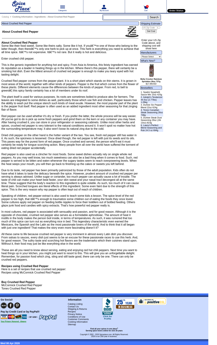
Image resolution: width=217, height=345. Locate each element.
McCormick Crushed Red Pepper (21, 285)
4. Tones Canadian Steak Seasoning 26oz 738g (152, 112)
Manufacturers (148, 52)
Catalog (5, 17)
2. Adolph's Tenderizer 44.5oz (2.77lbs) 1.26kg (151, 99)
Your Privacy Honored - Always (13, 321)
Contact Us (73, 306)
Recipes (72, 311)
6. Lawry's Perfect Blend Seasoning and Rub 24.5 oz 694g (151, 128)
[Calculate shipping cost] (151, 31)
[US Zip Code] (149, 28)
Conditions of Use (76, 316)
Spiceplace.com (105, 334)
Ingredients (40, 17)
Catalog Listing (75, 304)
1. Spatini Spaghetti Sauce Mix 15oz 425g (151, 93)
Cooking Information (22, 17)
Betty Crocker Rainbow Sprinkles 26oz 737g (151, 80)
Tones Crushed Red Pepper (18, 288)
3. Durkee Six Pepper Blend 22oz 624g (151, 106)
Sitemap (72, 324)
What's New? (148, 60)
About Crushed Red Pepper (61, 17)
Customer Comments (78, 319)
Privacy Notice (75, 314)
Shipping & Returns (77, 309)
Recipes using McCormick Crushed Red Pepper (30, 272)
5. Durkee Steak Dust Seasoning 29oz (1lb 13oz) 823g (151, 120)
